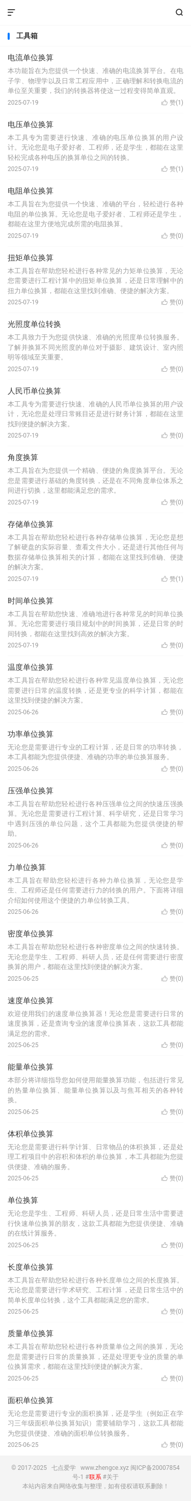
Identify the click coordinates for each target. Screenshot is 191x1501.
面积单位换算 (30, 1400)
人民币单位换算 (34, 391)
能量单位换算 (30, 1067)
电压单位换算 (30, 124)
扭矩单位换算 (30, 257)
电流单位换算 (30, 57)
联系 (95, 1477)
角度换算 (23, 457)
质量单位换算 (30, 1333)
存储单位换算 (30, 524)
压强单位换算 (30, 790)
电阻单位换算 (30, 191)
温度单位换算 (30, 667)
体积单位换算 (30, 1134)
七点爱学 (95, 13)
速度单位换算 (30, 1000)
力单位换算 (27, 867)
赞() (172, 102)
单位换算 (23, 1200)
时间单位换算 (30, 601)
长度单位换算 (30, 1267)
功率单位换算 (30, 734)
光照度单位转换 (34, 324)
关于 (112, 1477)
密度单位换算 (30, 933)
